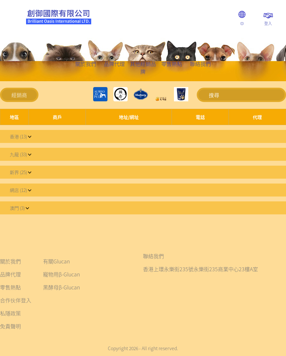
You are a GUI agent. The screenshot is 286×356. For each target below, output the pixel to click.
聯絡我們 (200, 64)
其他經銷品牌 (143, 67)
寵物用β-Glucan (61, 274)
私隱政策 (10, 313)
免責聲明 (10, 326)
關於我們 (85, 64)
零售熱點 (171, 64)
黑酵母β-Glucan (61, 287)
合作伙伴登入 (15, 300)
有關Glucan (56, 261)
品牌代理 (114, 64)
